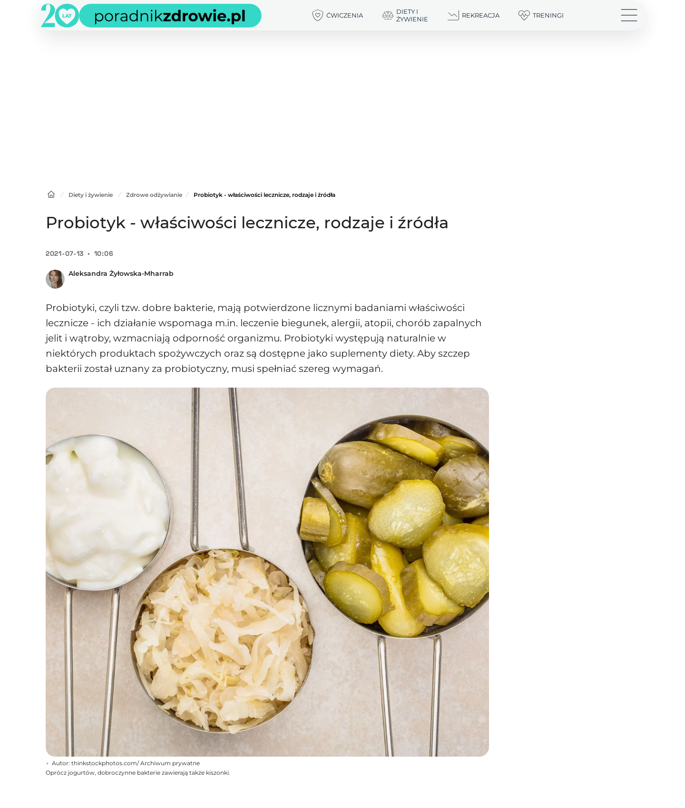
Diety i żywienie (90, 194)
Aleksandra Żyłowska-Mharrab (121, 273)
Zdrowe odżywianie (154, 194)
